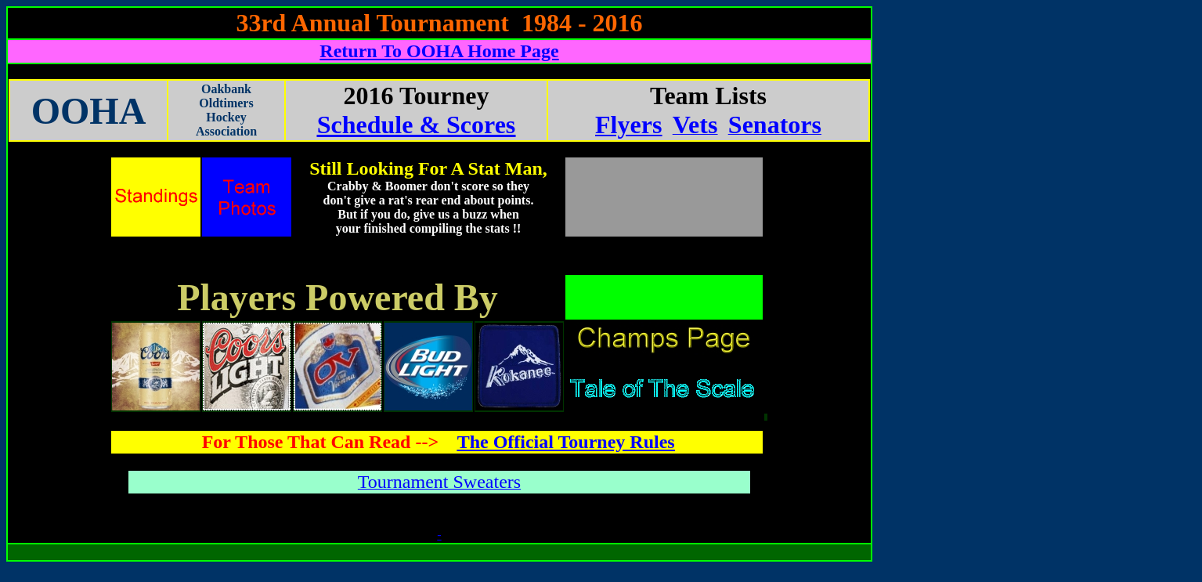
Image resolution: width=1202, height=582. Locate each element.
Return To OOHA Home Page (438, 51)
